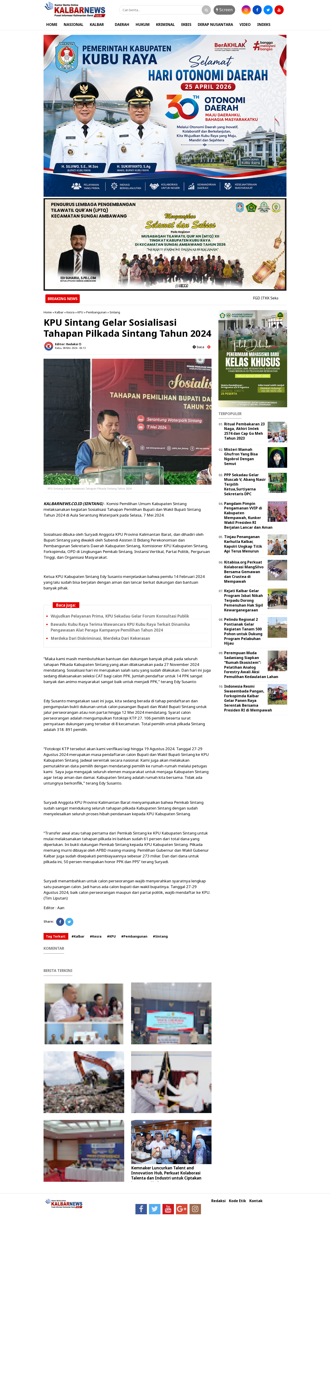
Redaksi (218, 1200)
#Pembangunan (134, 936)
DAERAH (122, 24)
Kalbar (59, 312)
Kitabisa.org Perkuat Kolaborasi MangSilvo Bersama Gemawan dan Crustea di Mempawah (244, 572)
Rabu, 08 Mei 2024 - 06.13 (70, 348)
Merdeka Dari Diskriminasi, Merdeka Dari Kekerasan (100, 638)
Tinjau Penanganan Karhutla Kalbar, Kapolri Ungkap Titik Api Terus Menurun (243, 543)
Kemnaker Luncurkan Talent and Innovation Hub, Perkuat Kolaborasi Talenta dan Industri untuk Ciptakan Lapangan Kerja (166, 1175)
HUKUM (143, 24)
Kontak (256, 1200)
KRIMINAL (165, 24)
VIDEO (245, 24)
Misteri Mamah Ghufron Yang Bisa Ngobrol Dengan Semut (241, 456)
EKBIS (186, 24)
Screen (224, 9)
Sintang (115, 312)
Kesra (70, 312)
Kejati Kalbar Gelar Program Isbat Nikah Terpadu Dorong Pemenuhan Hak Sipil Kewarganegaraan (243, 600)
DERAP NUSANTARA (215, 24)
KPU (80, 312)
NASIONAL (73, 24)
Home (48, 312)
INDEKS (263, 24)
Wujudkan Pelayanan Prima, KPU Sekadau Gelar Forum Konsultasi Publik (120, 616)
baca (198, 347)
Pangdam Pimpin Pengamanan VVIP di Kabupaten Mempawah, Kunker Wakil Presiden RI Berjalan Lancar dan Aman (248, 515)
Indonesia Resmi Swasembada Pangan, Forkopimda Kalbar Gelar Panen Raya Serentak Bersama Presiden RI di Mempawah (248, 698)
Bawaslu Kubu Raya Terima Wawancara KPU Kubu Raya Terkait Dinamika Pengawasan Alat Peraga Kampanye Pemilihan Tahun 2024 (120, 627)
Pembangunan (96, 312)
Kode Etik (237, 1200)
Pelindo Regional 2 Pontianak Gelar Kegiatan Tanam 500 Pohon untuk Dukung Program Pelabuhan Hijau (243, 631)
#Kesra (96, 936)
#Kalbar (78, 936)
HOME (51, 24)
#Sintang (160, 936)
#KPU (111, 936)
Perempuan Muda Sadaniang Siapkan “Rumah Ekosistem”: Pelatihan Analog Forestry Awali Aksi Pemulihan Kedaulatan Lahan (251, 664)
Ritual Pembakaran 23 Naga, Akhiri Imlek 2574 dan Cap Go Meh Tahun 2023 (244, 431)
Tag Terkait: (56, 936)
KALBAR (97, 24)
